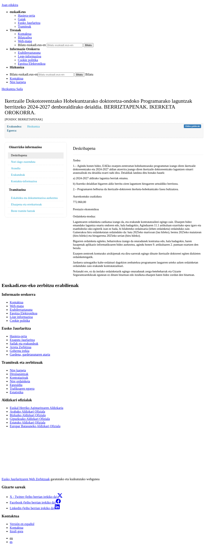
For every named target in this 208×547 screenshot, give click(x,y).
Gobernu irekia (19, 351)
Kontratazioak (19, 377)
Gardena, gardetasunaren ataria (30, 354)
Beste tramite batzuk (23, 211)
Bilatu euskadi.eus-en (32, 45)
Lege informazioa (21, 317)
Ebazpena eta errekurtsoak (26, 204)
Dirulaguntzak (19, 374)
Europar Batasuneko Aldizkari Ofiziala (35, 426)
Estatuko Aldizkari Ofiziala (27, 422)
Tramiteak (24, 26)
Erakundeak (18, 174)
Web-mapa (25, 41)
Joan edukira (10, 5)
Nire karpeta (18, 82)
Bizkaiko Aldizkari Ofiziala (28, 415)
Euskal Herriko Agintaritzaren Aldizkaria (36, 408)
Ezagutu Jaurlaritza (22, 340)
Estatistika (16, 392)
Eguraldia (16, 385)
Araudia (15, 168)
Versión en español (22, 524)
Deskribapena (19, 155)
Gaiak (22, 19)
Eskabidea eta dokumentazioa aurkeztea (34, 198)
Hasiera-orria (26, 15)
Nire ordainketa (20, 381)
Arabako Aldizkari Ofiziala (27, 411)
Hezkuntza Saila (12, 89)
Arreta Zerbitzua (20, 347)
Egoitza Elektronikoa (32, 63)
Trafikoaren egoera (22, 388)
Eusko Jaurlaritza (29, 23)
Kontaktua (24, 34)
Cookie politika (28, 60)
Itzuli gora (16, 531)
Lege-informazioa (29, 56)
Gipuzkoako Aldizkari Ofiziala (30, 419)
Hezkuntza (33, 126)
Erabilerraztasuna (29, 52)
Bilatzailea (25, 37)
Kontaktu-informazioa (24, 181)
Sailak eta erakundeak (24, 343)
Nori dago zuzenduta (23, 161)
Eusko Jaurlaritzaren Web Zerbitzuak (26, 479)
